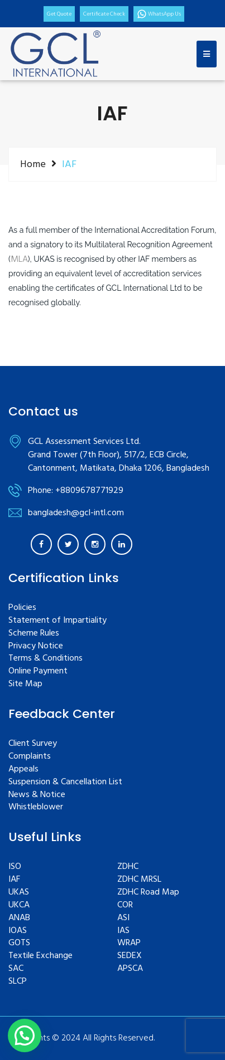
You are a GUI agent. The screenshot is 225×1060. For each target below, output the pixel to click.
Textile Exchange (40, 956)
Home (33, 164)
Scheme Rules (33, 633)
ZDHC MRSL (139, 879)
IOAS (17, 931)
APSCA (130, 969)
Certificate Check (104, 13)
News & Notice (36, 795)
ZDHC (127, 867)
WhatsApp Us (159, 14)
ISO (14, 867)
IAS (123, 931)
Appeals (23, 769)
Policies (22, 608)
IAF (14, 879)
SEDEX (129, 956)
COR (125, 905)
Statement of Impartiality (57, 620)
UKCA (19, 905)
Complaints (29, 756)
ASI (123, 918)
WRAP (129, 943)
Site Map (25, 684)
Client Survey (32, 743)
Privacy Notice (35, 646)
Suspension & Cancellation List (65, 782)
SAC (15, 969)
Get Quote (59, 13)
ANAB (19, 918)
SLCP (17, 981)
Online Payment (38, 671)
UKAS (18, 892)
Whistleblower (35, 807)
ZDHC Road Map (148, 892)
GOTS (19, 943)
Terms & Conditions (45, 658)
